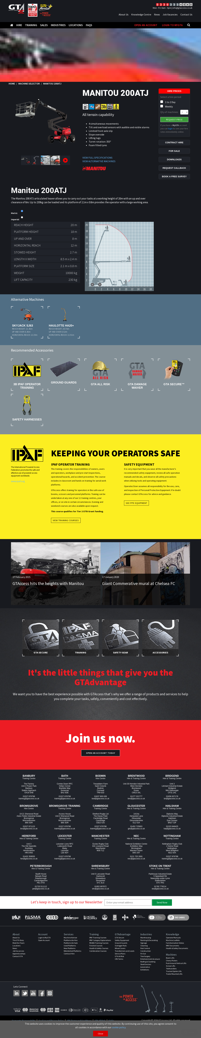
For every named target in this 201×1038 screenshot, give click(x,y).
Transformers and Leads (124, 951)
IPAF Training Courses (97, 937)
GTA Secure (119, 937)
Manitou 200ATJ (52, 83)
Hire (19, 25)
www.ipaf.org (18, 481)
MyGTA (176, 125)
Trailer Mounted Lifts (174, 974)
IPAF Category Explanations (100, 940)
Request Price (174, 119)
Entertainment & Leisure (150, 959)
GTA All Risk (119, 956)
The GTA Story (18, 940)
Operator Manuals (173, 937)
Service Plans (120, 953)
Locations (76, 25)
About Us (123, 14)
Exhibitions (144, 969)
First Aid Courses (95, 945)
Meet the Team (18, 943)
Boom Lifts (170, 958)
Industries (58, 25)
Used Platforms (70, 945)
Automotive (145, 967)
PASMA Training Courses (98, 943)
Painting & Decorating (149, 940)
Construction (145, 951)
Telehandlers (171, 968)
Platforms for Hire (70, 940)
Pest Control (145, 948)
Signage (143, 943)
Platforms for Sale (71, 943)
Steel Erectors (145, 964)
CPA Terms (119, 959)
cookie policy (118, 1027)
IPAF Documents (172, 945)
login (170, 128)
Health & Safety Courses (98, 948)
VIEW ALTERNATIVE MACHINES (98, 161)
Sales (44, 25)
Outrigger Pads (121, 945)
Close (100, 1033)
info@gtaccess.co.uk (182, 7)
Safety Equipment (122, 940)
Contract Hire (69, 953)
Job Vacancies (170, 14)
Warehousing (145, 937)
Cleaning (144, 945)
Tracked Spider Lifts (174, 971)
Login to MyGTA (172, 25)
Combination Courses (97, 951)
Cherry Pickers (171, 960)
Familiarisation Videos (175, 943)
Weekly (169, 106)
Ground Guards (121, 943)
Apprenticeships (19, 953)
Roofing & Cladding (147, 961)
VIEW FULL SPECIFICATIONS (97, 157)
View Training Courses (66, 520)
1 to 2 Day (170, 102)
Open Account (44, 940)
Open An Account (146, 25)
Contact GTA (18, 956)
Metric (14, 213)
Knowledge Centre (141, 14)
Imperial (15, 219)
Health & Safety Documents (177, 948)
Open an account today (100, 753)
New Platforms (69, 948)
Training (31, 25)
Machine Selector (29, 83)
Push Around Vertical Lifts (176, 963)
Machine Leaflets (173, 940)
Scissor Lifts (170, 966)
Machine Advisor (70, 937)
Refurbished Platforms (72, 951)
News (157, 14)
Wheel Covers (120, 948)
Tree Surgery (145, 956)
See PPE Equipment (136, 503)
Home (12, 83)
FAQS (89, 25)
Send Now (162, 902)
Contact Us (186, 14)
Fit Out (143, 953)
